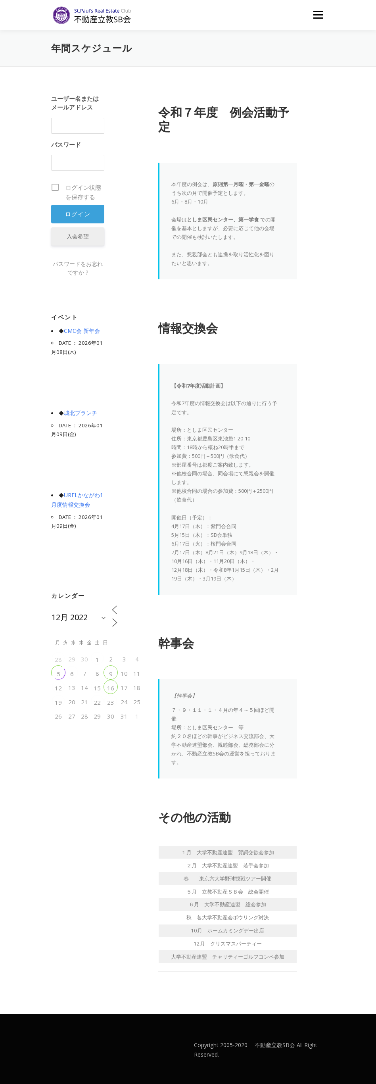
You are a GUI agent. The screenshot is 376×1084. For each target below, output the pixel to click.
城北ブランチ (80, 413)
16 (110, 688)
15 (97, 688)
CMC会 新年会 (82, 330)
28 (58, 659)
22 (97, 702)
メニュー (318, 14)
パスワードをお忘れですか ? (78, 268)
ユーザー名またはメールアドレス (75, 102)
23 (110, 702)
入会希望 (78, 236)
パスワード (66, 144)
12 (58, 688)
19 (58, 702)
